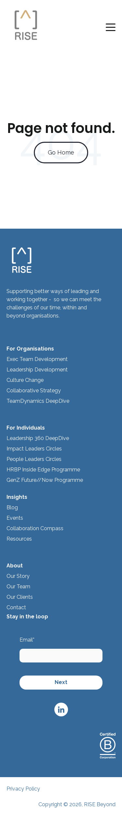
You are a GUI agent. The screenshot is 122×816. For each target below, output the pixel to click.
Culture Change (25, 380)
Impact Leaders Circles (34, 449)
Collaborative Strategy (34, 390)
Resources (20, 539)
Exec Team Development (37, 359)
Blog (12, 507)
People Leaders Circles (34, 459)
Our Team (18, 586)
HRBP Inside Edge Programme (43, 469)
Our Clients (20, 597)
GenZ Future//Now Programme (45, 480)
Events (15, 518)
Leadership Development (37, 370)
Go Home (61, 152)
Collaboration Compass (35, 528)
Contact (16, 607)
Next (61, 682)
